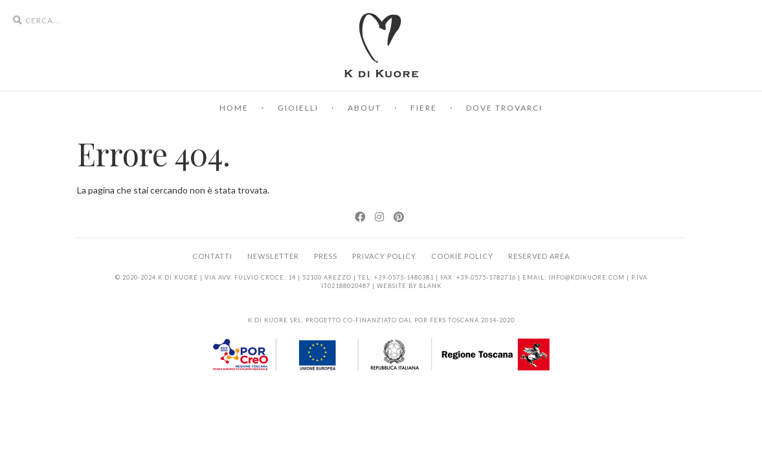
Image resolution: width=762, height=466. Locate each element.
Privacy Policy (384, 256)
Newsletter (273, 256)
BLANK (430, 285)
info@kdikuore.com (586, 277)
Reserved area (539, 256)
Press (325, 256)
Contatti (212, 256)
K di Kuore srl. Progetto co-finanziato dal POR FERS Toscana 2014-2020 (381, 320)
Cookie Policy (462, 256)
